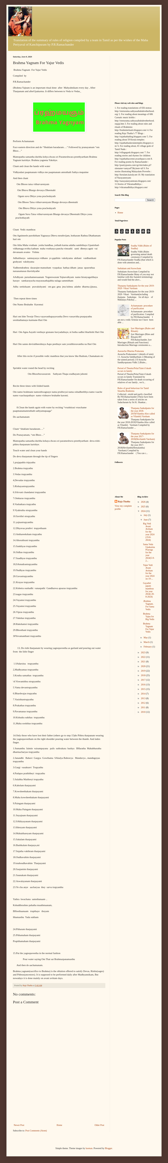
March (147, 642)
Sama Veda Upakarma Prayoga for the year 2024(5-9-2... (149, 552)
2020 (143, 666)
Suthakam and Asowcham (129, 268)
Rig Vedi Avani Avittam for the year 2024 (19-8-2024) (148, 531)
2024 (143, 511)
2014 (143, 693)
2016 (143, 684)
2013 (143, 698)
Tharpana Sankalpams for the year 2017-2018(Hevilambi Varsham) (143, 436)
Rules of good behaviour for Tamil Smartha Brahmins (133, 389)
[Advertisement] (59, 1099)
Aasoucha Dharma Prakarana (131, 351)
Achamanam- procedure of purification (142, 307)
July (146, 515)
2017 (143, 680)
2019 (143, 671)
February (148, 646)
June (146, 520)
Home (59, 1125)
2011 (143, 707)
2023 (143, 652)
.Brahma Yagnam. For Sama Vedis (148, 605)
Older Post (99, 1125)
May (146, 637)
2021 (143, 661)
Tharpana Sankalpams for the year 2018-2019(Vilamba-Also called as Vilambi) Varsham (143, 412)
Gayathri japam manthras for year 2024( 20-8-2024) (148, 590)
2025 (143, 506)
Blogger (108, 1148)
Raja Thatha (124, 501)
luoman (89, 1148)
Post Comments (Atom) (36, 1130)
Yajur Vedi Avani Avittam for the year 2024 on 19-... (148, 572)
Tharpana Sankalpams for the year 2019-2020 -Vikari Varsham (136, 287)
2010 (143, 712)
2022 (143, 657)
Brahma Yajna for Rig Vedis (148, 616)
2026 (143, 502)
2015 (143, 689)
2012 (143, 703)
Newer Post (19, 1125)
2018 (143, 675)
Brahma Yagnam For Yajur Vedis (148, 627)
